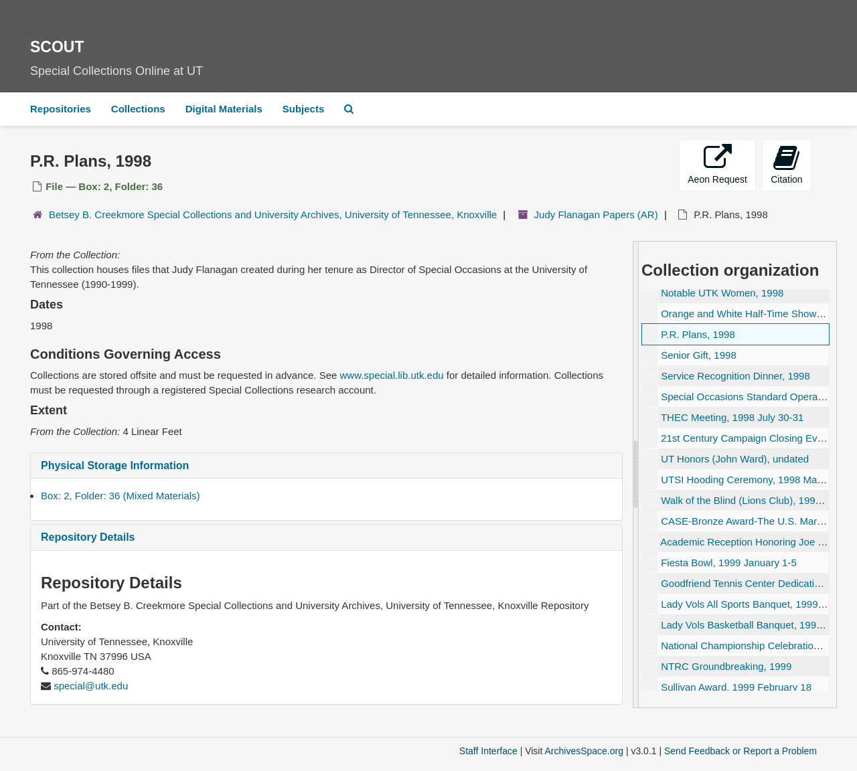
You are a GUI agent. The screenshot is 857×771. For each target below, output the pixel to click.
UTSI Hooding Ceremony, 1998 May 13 (748, 479)
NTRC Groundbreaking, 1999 (726, 666)
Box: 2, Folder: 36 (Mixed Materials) (120, 495)
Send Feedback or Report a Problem (740, 751)
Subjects (304, 108)
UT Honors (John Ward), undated (735, 458)
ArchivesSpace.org (583, 751)
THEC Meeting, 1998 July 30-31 (732, 417)
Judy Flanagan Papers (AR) (596, 214)
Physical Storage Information (115, 465)
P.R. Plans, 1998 (698, 334)
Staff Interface (488, 751)
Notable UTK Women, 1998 (722, 292)
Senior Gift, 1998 (698, 355)
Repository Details (88, 537)
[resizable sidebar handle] (636, 474)
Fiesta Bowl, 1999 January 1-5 (729, 562)
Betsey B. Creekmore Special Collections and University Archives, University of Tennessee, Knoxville (273, 214)
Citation (786, 164)
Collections (138, 108)
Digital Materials (223, 108)
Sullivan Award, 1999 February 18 (736, 687)
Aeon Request (717, 164)
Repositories (60, 108)
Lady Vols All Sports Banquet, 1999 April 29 (757, 604)
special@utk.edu (91, 685)
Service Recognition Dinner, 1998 (735, 375)
